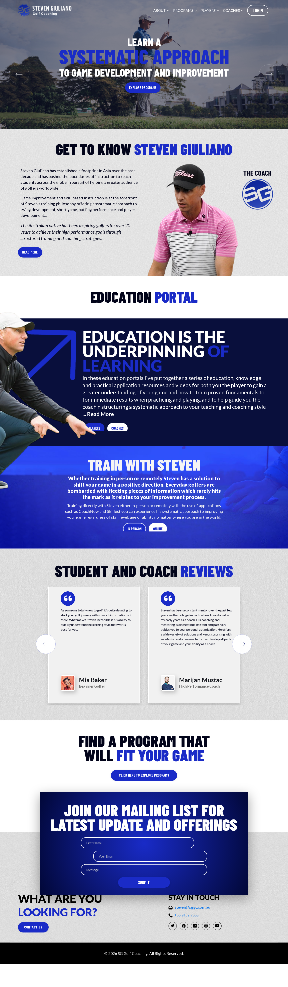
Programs (185, 10)
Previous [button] (41, 664)
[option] (94, 663)
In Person (115, 541)
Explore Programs (143, 87)
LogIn (258, 10)
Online (178, 541)
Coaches (233, 10)
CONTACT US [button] (43, 949)
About (161, 10)
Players (210, 10)
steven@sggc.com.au (189, 926)
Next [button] (247, 664)
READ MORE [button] (32, 252)
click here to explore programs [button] (144, 794)
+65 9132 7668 (184, 933)
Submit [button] (144, 891)
